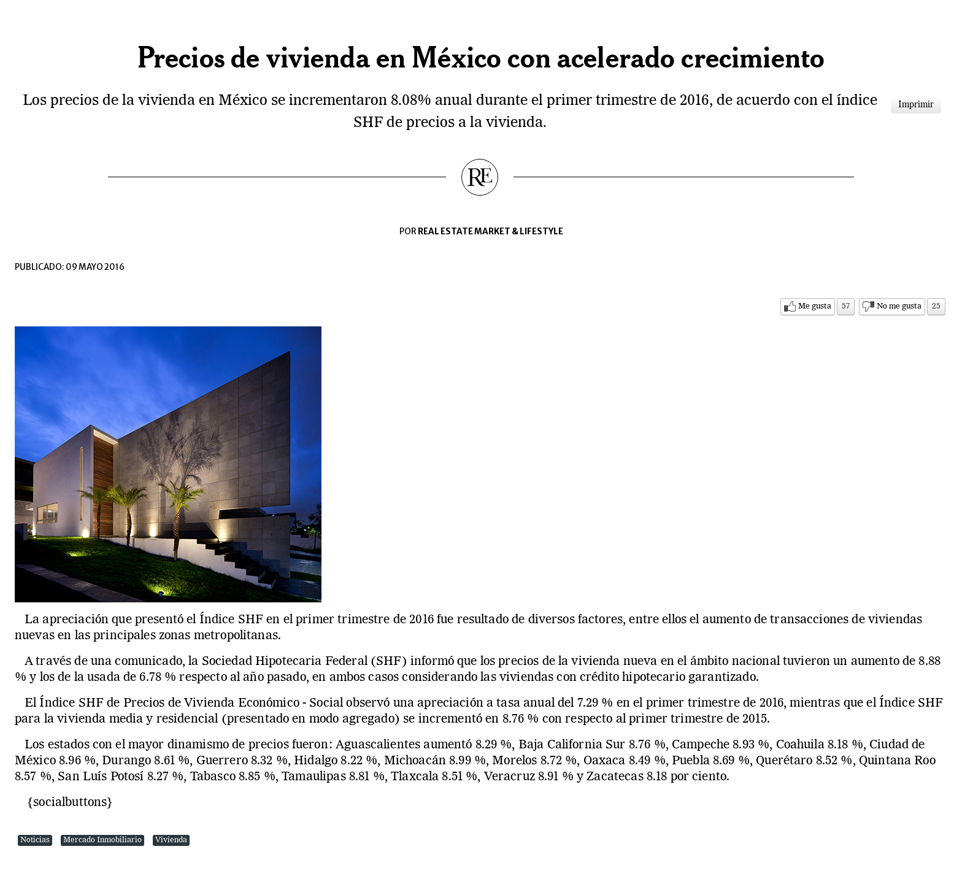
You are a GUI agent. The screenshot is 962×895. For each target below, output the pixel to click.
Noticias (35, 840)
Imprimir (916, 105)
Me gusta (814, 306)
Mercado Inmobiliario (102, 840)
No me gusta (899, 306)
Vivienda (171, 840)
